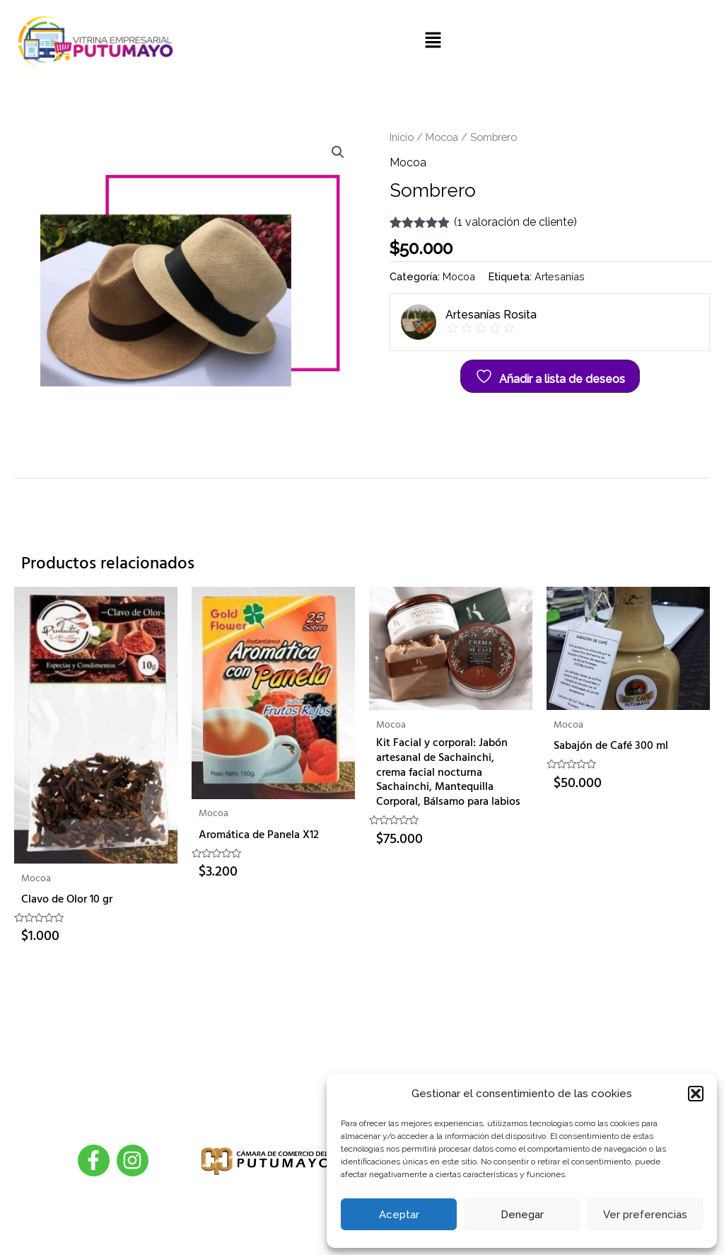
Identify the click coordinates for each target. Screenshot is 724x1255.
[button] (696, 1094)
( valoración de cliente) (515, 222)
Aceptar (399, 1214)
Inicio (402, 137)
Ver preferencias (645, 1214)
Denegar (522, 1214)
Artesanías (560, 276)
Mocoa (442, 137)
